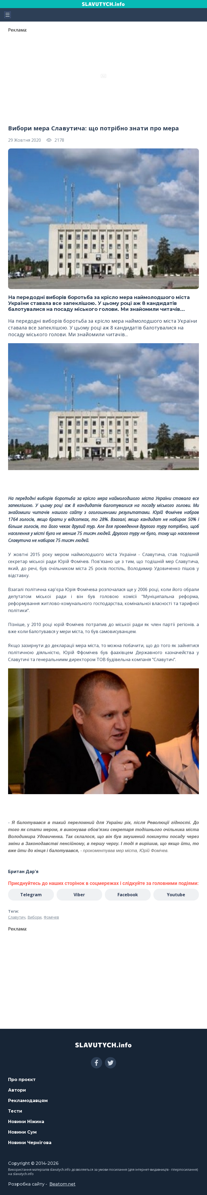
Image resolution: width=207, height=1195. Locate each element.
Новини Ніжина (26, 1121)
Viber (79, 895)
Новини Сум (22, 1132)
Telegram (31, 895)
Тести (15, 1111)
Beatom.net (62, 1184)
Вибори (34, 917)
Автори (17, 1090)
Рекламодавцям (28, 1100)
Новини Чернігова (29, 1142)
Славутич (16, 917)
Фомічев (51, 917)
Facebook (128, 895)
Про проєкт (22, 1079)
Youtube (176, 895)
